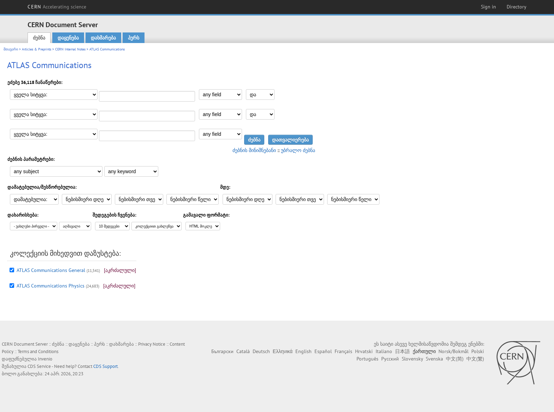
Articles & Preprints (36, 49)
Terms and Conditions (38, 352)
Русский (390, 359)
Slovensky (412, 359)
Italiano (384, 351)
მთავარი (11, 49)
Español (323, 351)
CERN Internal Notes (70, 49)
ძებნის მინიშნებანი (254, 150)
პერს (133, 38)
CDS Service (39, 366)
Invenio (45, 359)
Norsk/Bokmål (453, 351)
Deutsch (261, 351)
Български (222, 351)
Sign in (488, 7)
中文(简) (455, 359)
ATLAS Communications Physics (50, 286)
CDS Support (105, 366)
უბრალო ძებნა (298, 150)
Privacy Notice (151, 344)
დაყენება (68, 38)
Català (243, 351)
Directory (516, 7)
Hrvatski (364, 351)
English (303, 351)
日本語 (402, 351)
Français (343, 351)
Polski (477, 351)
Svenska (434, 359)
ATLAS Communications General (51, 270)
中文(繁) (475, 359)
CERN (57, 7)
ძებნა (39, 38)
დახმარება (103, 38)
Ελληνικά (283, 351)
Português (367, 359)
